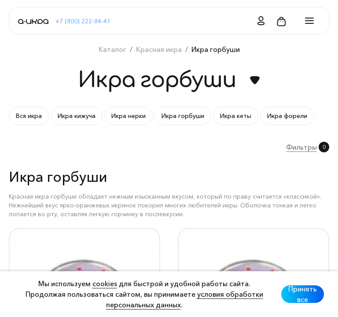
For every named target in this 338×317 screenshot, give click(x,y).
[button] (258, 20)
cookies (104, 283)
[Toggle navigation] (306, 20)
